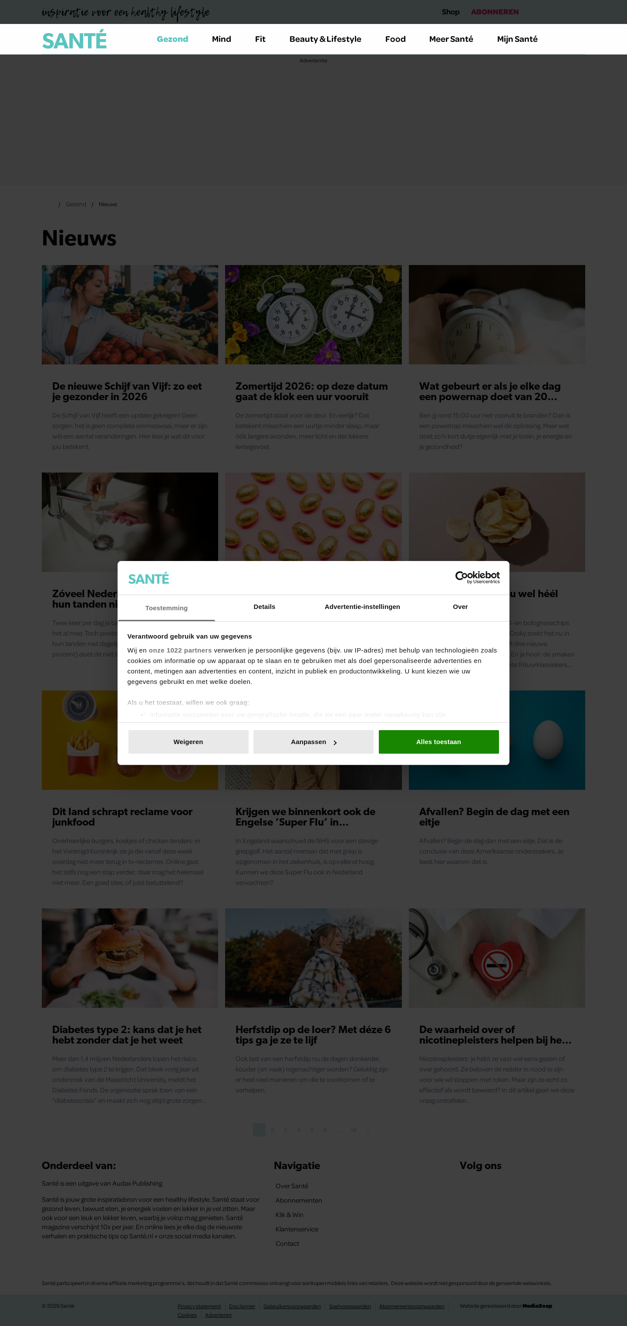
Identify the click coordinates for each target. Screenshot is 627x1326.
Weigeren (188, 741)
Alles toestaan (438, 741)
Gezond (178, 38)
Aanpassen (314, 741)
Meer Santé (456, 38)
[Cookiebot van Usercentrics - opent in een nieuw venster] (462, 577)
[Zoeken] (578, 39)
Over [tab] (460, 606)
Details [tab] (265, 606)
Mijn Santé (523, 38)
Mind (226, 38)
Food (400, 38)
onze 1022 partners (180, 650)
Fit (265, 38)
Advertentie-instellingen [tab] (362, 606)
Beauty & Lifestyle (330, 38)
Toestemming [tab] (166, 608)
